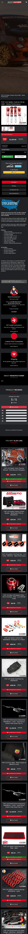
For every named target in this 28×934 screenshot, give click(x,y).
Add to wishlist (20, 156)
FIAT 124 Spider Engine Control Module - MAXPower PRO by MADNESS (14, 513)
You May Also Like (14, 189)
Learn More (18, 166)
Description (14, 182)
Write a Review (14, 407)
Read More (14, 346)
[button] (25, 115)
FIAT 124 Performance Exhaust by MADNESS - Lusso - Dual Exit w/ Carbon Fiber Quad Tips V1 (14, 721)
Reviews (14, 186)
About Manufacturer (14, 193)
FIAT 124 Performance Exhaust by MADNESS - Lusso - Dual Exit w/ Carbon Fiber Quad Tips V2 (14, 805)
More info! (24, 146)
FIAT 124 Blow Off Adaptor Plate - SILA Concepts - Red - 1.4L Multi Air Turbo (14, 596)
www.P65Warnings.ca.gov (18, 282)
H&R (25, 152)
